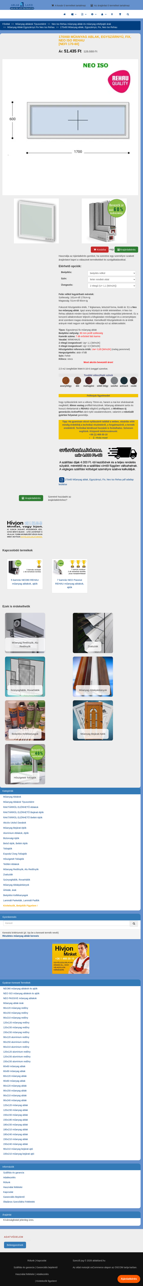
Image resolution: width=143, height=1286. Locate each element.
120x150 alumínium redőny (17, 1056)
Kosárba (99, 249)
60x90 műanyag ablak (14, 1071)
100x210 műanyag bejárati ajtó (18, 1154)
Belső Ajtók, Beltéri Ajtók (15, 843)
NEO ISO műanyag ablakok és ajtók (21, 993)
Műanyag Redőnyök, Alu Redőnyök (21, 869)
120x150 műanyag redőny (16, 1027)
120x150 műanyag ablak (15, 1110)
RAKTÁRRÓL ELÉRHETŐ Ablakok (20, 807)
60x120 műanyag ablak (15, 1076)
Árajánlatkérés (126, 249)
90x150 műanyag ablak (15, 1090)
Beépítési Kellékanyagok (15, 895)
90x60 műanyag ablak (14, 1081)
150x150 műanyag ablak (15, 1115)
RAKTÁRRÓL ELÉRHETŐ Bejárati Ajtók (23, 812)
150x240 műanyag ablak (15, 1144)
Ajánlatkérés (129, 1278)
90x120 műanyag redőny (15, 1008)
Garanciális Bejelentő (14, 1197)
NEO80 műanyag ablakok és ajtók (20, 988)
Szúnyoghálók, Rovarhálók (16, 879)
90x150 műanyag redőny (15, 1013)
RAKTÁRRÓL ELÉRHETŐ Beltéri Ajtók (22, 817)
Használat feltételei (12, 1187)
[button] (74, 14)
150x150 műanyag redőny (16, 1032)
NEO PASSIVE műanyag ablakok (20, 998)
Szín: (64, 278)
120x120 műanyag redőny (16, 1022)
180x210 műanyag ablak (15, 1129)
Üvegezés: (67, 284)
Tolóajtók (7, 848)
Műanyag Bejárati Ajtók (14, 828)
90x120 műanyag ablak (15, 1085)
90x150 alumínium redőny (16, 1042)
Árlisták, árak (9, 890)
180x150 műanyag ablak (15, 1124)
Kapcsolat (8, 1192)
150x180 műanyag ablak (15, 1119)
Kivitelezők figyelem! (46, 1281)
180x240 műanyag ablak (15, 1134)
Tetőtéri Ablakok (11, 864)
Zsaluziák (8, 874)
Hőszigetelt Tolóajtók (13, 859)
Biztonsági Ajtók (11, 838)
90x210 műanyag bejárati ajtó (18, 1149)
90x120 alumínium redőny (16, 1037)
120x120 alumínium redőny (17, 1051)
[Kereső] (134, 923)
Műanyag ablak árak (13, 1003)
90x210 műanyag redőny (15, 1017)
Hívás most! (100, 437)
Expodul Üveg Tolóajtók (15, 853)
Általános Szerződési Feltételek (19, 1201)
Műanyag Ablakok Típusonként (18, 802)
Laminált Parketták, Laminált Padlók (21, 900)
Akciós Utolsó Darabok (14, 822)
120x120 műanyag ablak (15, 1105)
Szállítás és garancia (13, 1172)
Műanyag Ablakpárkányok (16, 885)
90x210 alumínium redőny (16, 1047)
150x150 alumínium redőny (17, 1061)
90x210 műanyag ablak (15, 1095)
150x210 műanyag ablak (15, 1139)
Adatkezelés (9, 1177)
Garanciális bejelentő (47, 1267)
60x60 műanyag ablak (14, 1066)
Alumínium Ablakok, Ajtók (16, 833)
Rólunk (6, 1182)
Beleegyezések (15, 1245)
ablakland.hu (98, 1260)
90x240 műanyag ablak (15, 1100)
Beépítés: (66, 272)
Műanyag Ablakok (12, 796)
